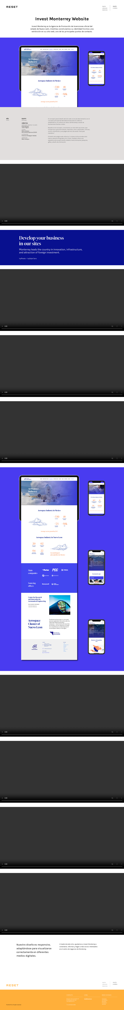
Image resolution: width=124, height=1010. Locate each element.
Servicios (104, 8)
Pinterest (104, 1003)
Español (115, 8)
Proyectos (105, 10)
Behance (104, 1001)
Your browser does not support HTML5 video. (62, 195)
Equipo (104, 6)
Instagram (104, 1000)
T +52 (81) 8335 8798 (70, 1004)
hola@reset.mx (88, 998)
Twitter (104, 1004)
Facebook (104, 999)
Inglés (115, 6)
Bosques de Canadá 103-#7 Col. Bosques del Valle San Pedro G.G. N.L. (72, 1000)
